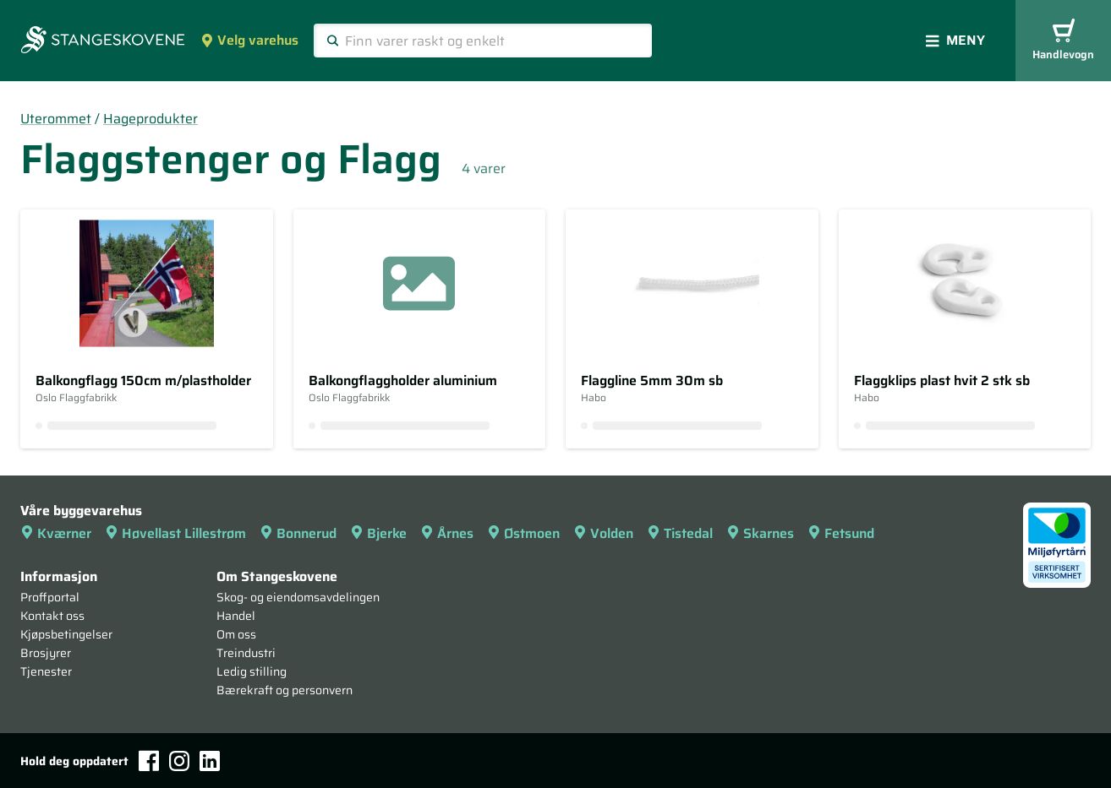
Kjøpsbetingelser (66, 634)
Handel (235, 615)
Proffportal (49, 597)
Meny (955, 40)
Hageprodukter (150, 118)
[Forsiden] (102, 41)
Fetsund (840, 533)
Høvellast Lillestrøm (175, 533)
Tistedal (680, 533)
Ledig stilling (251, 671)
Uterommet (55, 118)
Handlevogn (1063, 41)
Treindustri (246, 653)
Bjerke (378, 533)
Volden (603, 533)
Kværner (55, 533)
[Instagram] (179, 761)
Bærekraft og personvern (284, 690)
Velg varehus (249, 40)
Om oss (236, 634)
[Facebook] (149, 760)
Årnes (446, 533)
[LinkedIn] (210, 761)
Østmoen (523, 533)
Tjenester (46, 671)
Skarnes (760, 533)
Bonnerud (298, 533)
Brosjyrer (45, 653)
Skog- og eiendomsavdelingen (298, 597)
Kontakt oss (52, 615)
